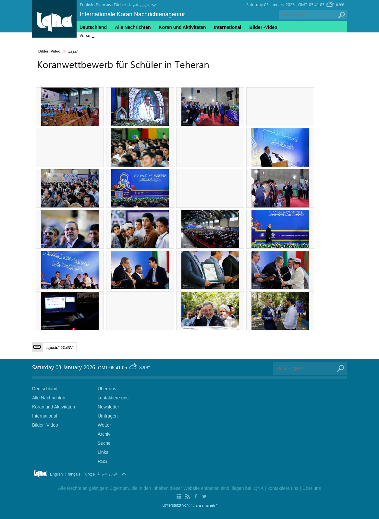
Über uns (107, 388)
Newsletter (108, 406)
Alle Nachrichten (133, 27)
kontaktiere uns (113, 397)
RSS (102, 461)
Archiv (104, 434)
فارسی (144, 5)
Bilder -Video (49, 51)
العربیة (133, 5)
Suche (104, 443)
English (86, 4)
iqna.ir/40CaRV (59, 347)
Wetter (104, 425)
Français (103, 4)
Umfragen (107, 416)
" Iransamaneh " (204, 505)
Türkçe (120, 4)
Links (103, 452)
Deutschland (93, 27)
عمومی (73, 51)
